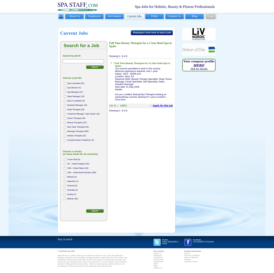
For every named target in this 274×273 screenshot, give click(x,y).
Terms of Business (191, 257)
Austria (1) (71, 194)
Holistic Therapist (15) (76, 136)
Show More (120, 99)
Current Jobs (134, 16)
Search (95, 67)
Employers (94, 16)
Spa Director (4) (74, 88)
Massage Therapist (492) (78, 131)
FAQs (154, 16)
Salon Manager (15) (75, 96)
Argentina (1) (72, 181)
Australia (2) (72, 190)
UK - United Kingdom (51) (78, 164)
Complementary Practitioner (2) (80, 140)
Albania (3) (72, 177)
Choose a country (80, 152)
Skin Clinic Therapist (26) (78, 127)
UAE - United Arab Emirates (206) (81, 172)
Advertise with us (191, 261)
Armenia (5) (72, 186)
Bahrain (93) (72, 199)
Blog (194, 16)
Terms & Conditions (192, 255)
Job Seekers (114, 16)
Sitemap (187, 259)
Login (210, 16)
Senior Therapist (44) (76, 118)
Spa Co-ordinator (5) (76, 101)
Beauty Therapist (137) (77, 122)
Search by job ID (72, 55)
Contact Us (174, 16)
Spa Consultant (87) (75, 83)
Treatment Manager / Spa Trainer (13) (83, 114)
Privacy (187, 253)
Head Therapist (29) (75, 109)
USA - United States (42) (77, 168)
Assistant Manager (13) (77, 105)
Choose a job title (72, 78)
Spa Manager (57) (75, 92)
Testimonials (158, 261)
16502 (123, 105)
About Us (74, 16)
